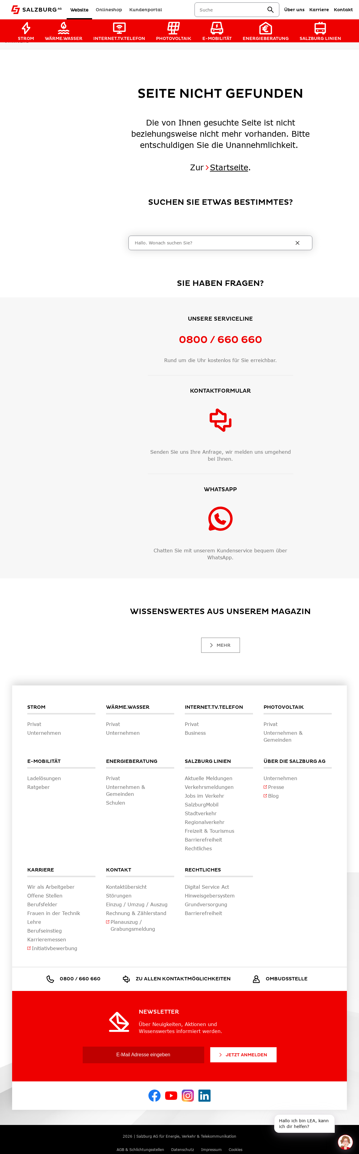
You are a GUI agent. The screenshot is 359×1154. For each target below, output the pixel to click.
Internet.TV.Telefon (214, 707)
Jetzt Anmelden (242, 1055)
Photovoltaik (284, 707)
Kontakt (118, 870)
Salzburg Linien (208, 761)
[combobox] (233, 9)
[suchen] (270, 9)
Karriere (40, 870)
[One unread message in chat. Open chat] (345, 1142)
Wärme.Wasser (127, 707)
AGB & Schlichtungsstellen (140, 1149)
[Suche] (214, 242)
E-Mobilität (44, 761)
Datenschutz (182, 1149)
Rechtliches (203, 870)
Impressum (211, 1149)
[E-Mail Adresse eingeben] (143, 1055)
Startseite (229, 167)
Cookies (235, 1149)
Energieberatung (131, 761)
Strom (36, 707)
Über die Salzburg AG (294, 761)
